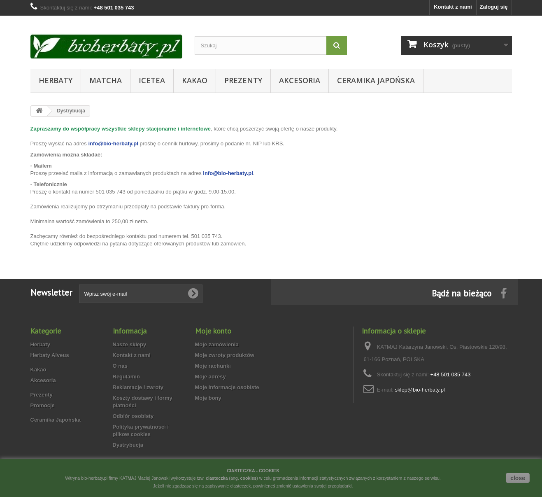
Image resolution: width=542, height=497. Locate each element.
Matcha (105, 80)
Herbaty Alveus (49, 355)
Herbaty (55, 80)
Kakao (194, 80)
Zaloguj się (494, 7)
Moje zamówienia (217, 344)
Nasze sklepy (130, 344)
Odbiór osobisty (133, 416)
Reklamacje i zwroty (138, 387)
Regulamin (126, 376)
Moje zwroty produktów (224, 355)
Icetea (152, 80)
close (517, 478)
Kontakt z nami (453, 7)
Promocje (42, 405)
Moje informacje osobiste (227, 387)
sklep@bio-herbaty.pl (420, 390)
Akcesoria (299, 80)
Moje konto (213, 331)
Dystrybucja (128, 445)
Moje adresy (210, 376)
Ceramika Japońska (376, 80)
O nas (120, 366)
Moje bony (208, 398)
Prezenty (243, 80)
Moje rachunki (213, 366)
